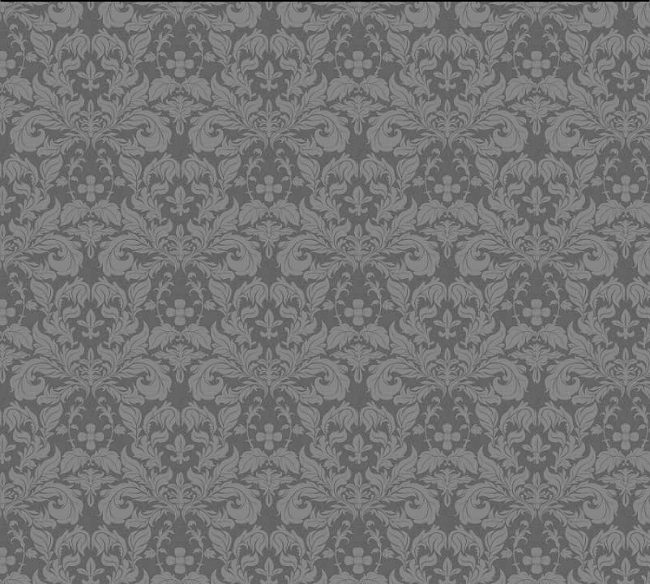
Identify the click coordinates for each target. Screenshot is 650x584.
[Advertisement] (305, 270)
